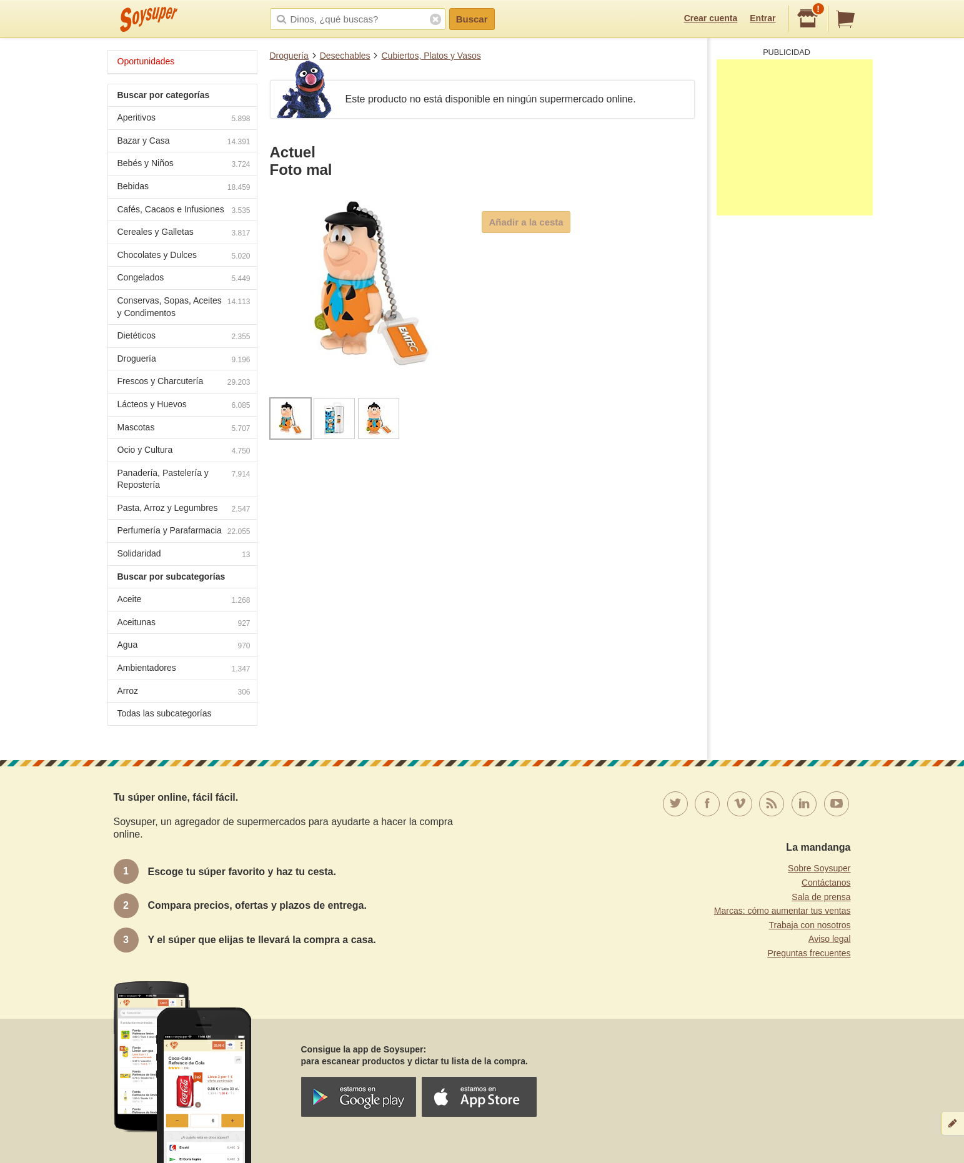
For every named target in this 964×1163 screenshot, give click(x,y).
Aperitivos (184, 119)
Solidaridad (184, 555)
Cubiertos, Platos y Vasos (430, 56)
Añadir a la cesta (526, 222)
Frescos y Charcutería (184, 382)
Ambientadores (184, 669)
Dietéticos (184, 337)
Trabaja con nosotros (810, 925)
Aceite (184, 600)
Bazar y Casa (184, 142)
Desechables (345, 56)
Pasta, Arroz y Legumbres (184, 509)
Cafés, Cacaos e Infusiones (184, 210)
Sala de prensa (821, 897)
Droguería (289, 56)
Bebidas (184, 187)
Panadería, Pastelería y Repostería (184, 479)
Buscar (472, 19)
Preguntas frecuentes (808, 953)
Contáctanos (826, 883)
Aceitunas (184, 623)
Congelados (184, 278)
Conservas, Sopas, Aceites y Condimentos (184, 306)
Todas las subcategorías (164, 713)
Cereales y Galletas (184, 233)
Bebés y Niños (184, 164)
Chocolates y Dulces (184, 256)
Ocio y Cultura (184, 451)
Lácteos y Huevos (184, 405)
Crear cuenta (711, 18)
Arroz (184, 692)
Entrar (762, 18)
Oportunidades (146, 61)
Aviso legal (829, 939)
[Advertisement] (795, 137)
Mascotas (184, 428)
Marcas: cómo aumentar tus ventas (782, 911)
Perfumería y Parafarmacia (184, 531)
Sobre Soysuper (819, 868)
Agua (184, 646)
